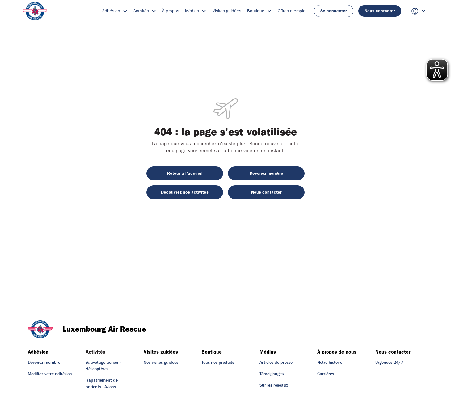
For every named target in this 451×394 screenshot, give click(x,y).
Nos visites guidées (161, 362)
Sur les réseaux (273, 385)
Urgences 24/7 (389, 362)
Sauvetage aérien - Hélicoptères (103, 365)
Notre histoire (329, 362)
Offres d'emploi (292, 11)
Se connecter (333, 11)
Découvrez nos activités (185, 192)
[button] (115, 10)
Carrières (325, 373)
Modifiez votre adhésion (50, 373)
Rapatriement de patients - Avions (102, 383)
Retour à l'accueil (185, 173)
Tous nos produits (217, 362)
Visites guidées (227, 11)
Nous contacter (380, 11)
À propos (170, 11)
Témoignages (271, 373)
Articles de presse (276, 362)
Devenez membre (266, 173)
